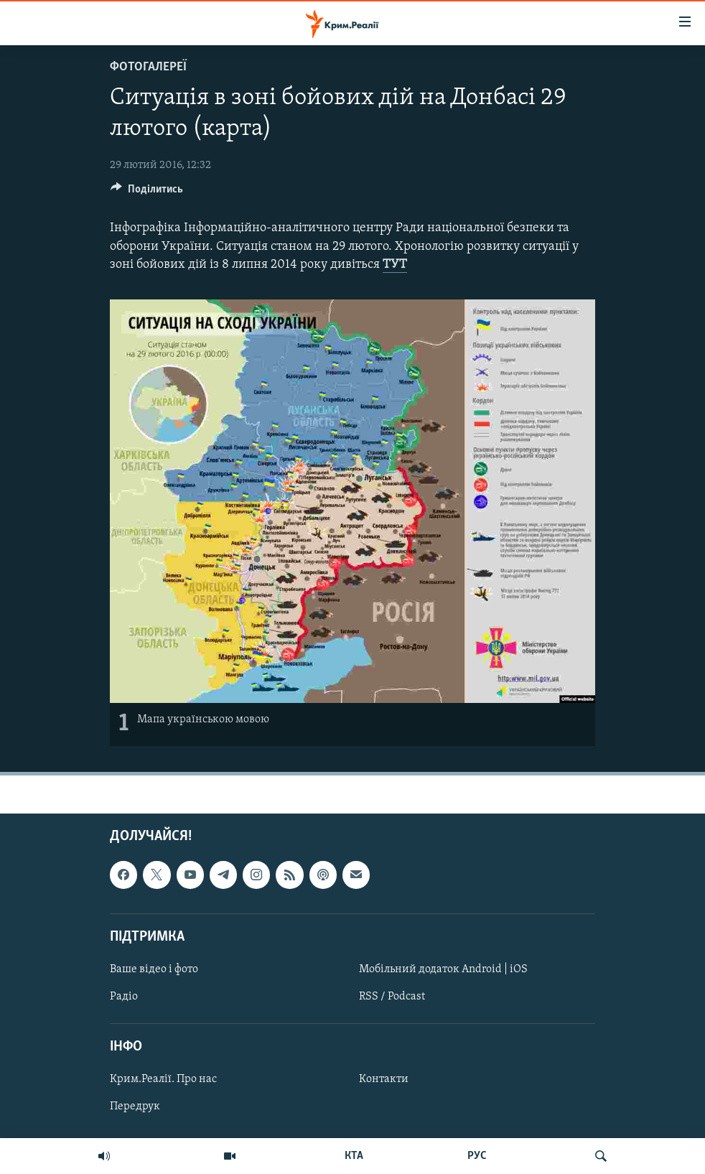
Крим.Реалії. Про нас (163, 1079)
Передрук (135, 1106)
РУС (477, 1156)
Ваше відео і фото (154, 969)
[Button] (147, 192)
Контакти (383, 1079)
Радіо (124, 996)
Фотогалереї (148, 67)
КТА (354, 1156)
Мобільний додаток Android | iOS (443, 969)
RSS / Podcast (392, 996)
